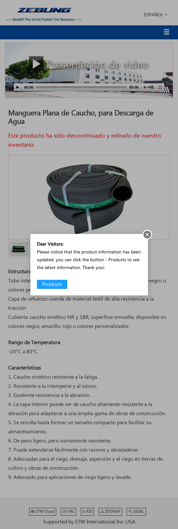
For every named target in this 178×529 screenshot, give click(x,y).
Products (52, 284)
